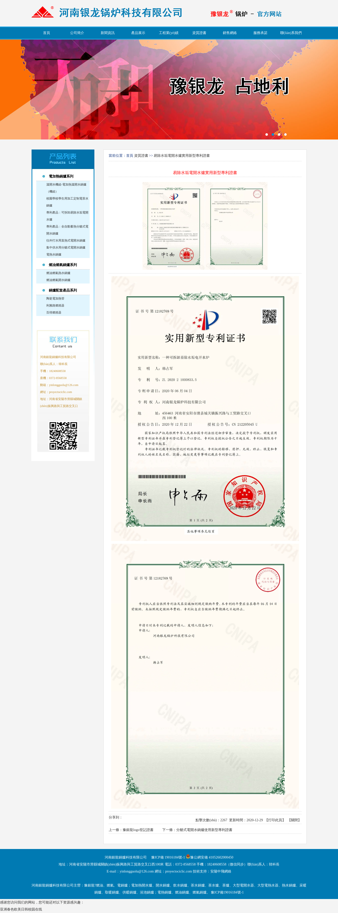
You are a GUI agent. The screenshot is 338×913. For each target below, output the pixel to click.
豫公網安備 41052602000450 (211, 857)
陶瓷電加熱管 (55, 298)
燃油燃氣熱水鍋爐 (58, 273)
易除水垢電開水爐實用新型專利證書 (182, 156)
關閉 (294, 820)
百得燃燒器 (53, 312)
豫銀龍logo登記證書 (138, 830)
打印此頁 (275, 820)
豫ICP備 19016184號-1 (168, 857)
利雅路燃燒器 (55, 305)
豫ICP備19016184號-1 (227, 892)
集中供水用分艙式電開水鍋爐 (65, 247)
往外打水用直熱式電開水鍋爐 (65, 240)
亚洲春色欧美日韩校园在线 (21, 909)
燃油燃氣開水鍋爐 (58, 280)
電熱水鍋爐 (53, 254)
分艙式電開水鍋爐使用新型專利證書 (204, 830)
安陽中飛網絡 (220, 871)
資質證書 (141, 156)
